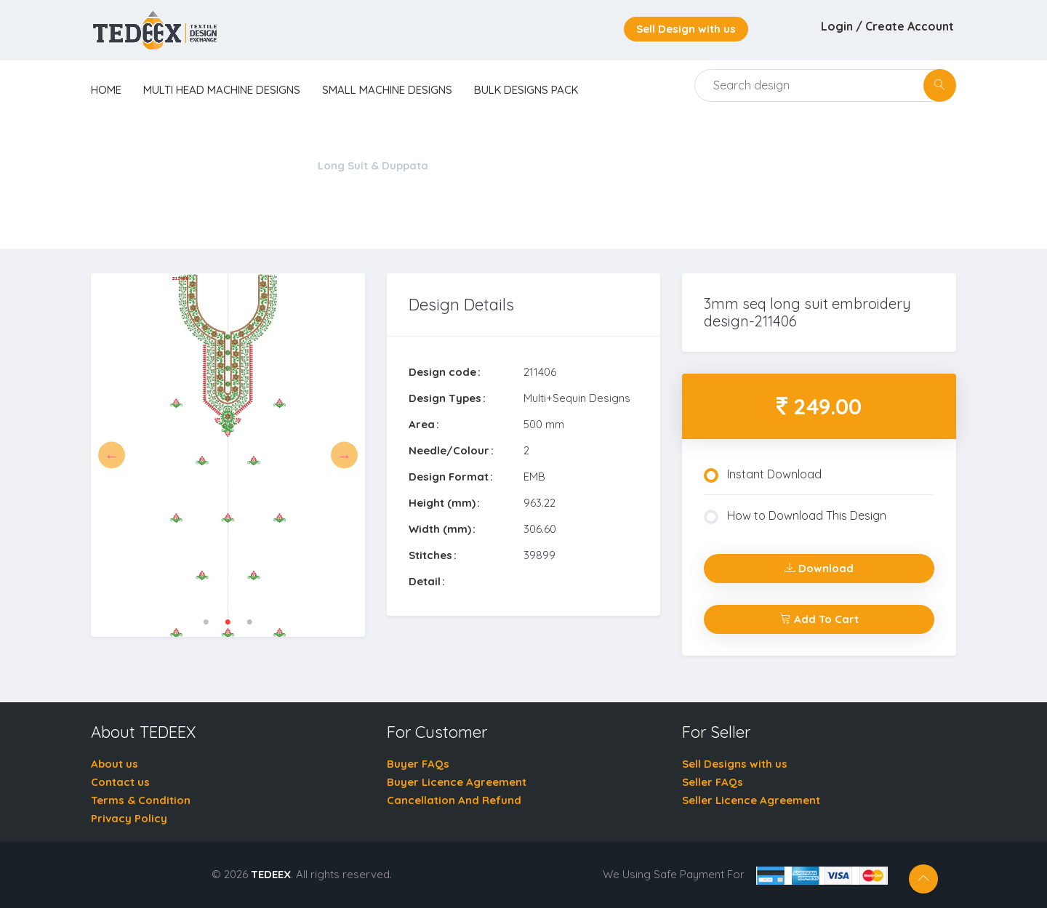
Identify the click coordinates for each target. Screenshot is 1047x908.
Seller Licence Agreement (751, 800)
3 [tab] (249, 622)
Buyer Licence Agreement (456, 782)
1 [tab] (205, 622)
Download (819, 568)
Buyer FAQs (418, 764)
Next (344, 455)
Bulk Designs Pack (526, 90)
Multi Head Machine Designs (221, 90)
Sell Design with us (686, 29)
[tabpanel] (228, 455)
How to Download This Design (795, 516)
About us (114, 764)
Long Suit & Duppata (373, 165)
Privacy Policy (129, 818)
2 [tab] (227, 622)
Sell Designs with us (734, 764)
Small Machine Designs (387, 90)
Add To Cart (819, 619)
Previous (111, 455)
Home (107, 165)
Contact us (120, 782)
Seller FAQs (712, 782)
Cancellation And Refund (454, 800)
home (106, 90)
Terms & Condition (140, 800)
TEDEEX (271, 874)
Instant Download (763, 475)
